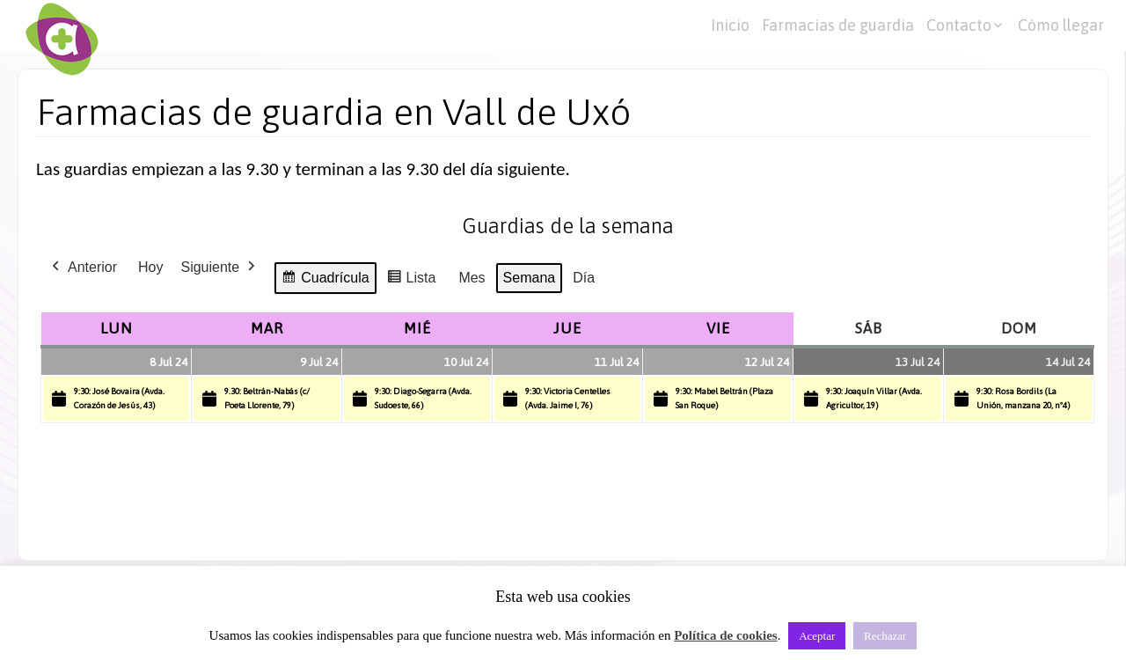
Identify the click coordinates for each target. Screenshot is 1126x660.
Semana (529, 277)
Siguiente (219, 267)
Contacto (958, 25)
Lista (411, 280)
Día (584, 277)
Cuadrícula (325, 280)
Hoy (150, 267)
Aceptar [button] (817, 635)
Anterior (82, 267)
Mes (471, 277)
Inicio (730, 25)
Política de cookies (725, 635)
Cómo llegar (1061, 25)
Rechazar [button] (885, 635)
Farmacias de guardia (838, 25)
